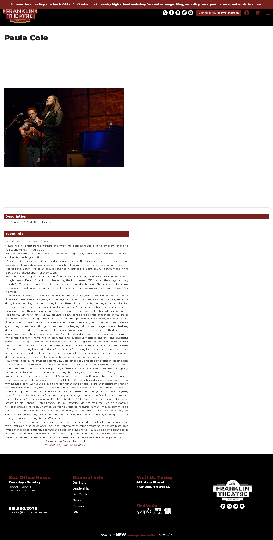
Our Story (79, 482)
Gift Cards (80, 494)
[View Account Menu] (246, 13)
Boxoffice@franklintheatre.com (28, 512)
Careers (78, 506)
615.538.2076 (23, 508)
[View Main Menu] (268, 13)
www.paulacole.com (114, 437)
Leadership (81, 488)
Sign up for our (219, 12)
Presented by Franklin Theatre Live (67, 445)
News (77, 500)
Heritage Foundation (141, 535)
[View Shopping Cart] (257, 13)
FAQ (75, 512)
